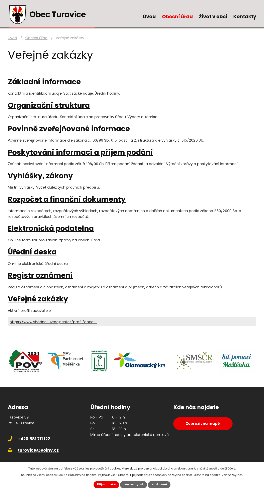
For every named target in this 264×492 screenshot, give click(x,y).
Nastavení (160, 485)
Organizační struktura (49, 105)
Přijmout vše (105, 485)
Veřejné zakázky (38, 299)
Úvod (149, 16)
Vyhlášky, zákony (40, 176)
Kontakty (244, 16)
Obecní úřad (177, 16)
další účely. (228, 468)
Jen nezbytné (133, 485)
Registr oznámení (40, 275)
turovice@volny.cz (38, 450)
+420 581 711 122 (34, 439)
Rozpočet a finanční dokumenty (67, 199)
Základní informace (44, 82)
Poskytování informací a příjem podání (80, 152)
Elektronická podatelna (51, 228)
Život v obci (213, 16)
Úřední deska (32, 252)
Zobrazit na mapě (204, 423)
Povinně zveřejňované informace (69, 129)
